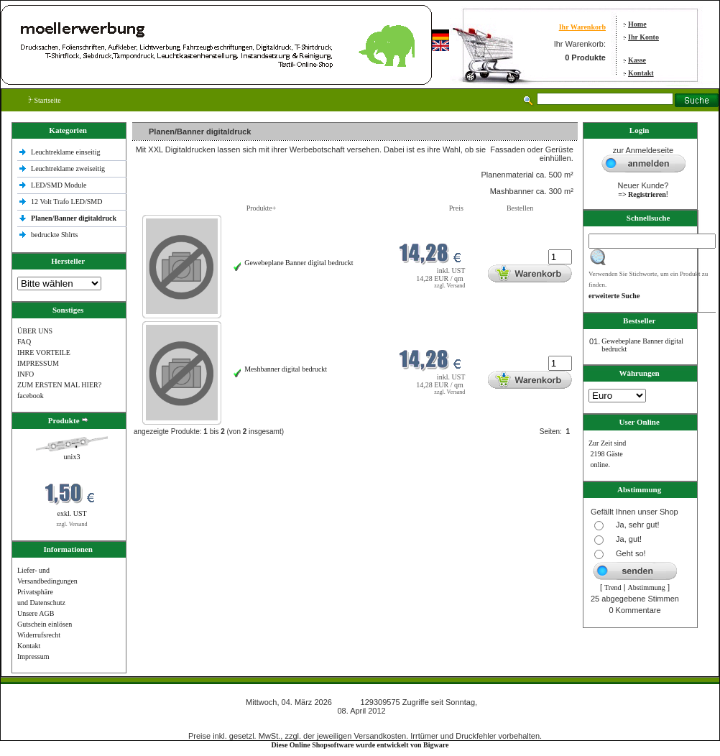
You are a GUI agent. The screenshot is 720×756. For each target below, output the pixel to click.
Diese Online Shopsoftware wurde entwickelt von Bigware (360, 745)
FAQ (24, 342)
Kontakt (641, 73)
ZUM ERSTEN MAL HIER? (59, 385)
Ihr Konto (643, 37)
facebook (30, 396)
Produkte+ (261, 208)
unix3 (72, 457)
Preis (456, 208)
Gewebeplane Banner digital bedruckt (298, 263)
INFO (25, 374)
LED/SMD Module (59, 185)
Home (637, 24)
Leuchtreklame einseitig (66, 152)
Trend (613, 587)
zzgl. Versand (72, 524)
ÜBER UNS (34, 331)
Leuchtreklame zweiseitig (69, 168)
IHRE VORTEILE (43, 352)
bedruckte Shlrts (54, 235)
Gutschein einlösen (44, 624)
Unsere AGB (35, 613)
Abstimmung (646, 587)
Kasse (637, 60)
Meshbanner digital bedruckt (285, 369)
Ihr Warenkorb (582, 27)
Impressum (33, 656)
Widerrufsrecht (38, 635)
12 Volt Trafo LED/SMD (66, 202)
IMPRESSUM (38, 363)
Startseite (45, 100)
